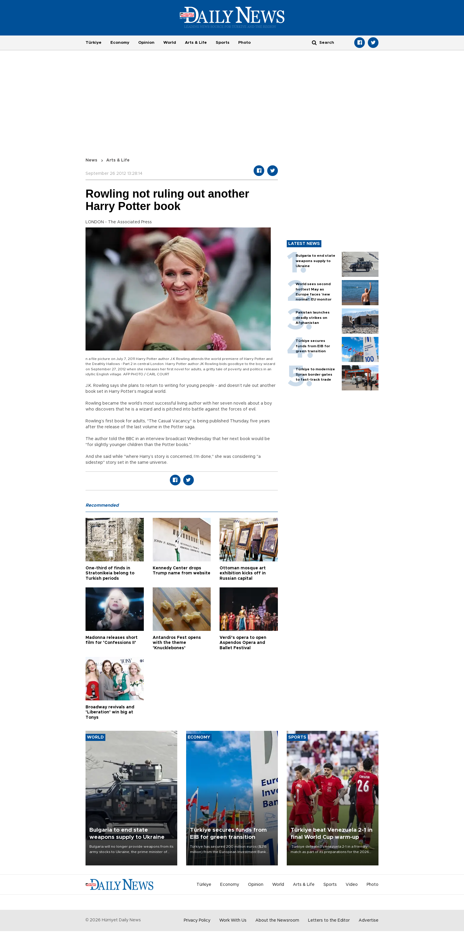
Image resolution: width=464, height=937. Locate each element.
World (169, 43)
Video (352, 885)
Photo (244, 43)
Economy (119, 43)
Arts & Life (196, 43)
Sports (222, 43)
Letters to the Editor (329, 920)
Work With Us (232, 920)
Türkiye (94, 43)
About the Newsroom (277, 920)
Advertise (368, 920)
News (91, 160)
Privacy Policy (197, 920)
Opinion (146, 43)
